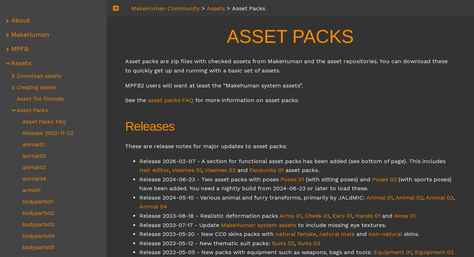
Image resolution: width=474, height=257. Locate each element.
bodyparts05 (39, 247)
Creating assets (37, 87)
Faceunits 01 (267, 170)
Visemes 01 (187, 170)
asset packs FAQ (171, 100)
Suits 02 (283, 243)
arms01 (32, 190)
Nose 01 (405, 215)
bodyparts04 (39, 236)
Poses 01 (292, 179)
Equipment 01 (393, 252)
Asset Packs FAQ (44, 122)
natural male (337, 234)
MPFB (20, 48)
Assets (21, 63)
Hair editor (154, 170)
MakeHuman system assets (259, 225)
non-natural (385, 234)
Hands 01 (368, 215)
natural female (296, 234)
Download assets (39, 76)
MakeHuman (30, 34)
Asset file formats (40, 99)
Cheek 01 (317, 215)
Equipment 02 (434, 252)
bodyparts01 (38, 201)
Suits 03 (309, 243)
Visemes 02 (220, 170)
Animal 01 (380, 197)
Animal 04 (154, 206)
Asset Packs (32, 110)
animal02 (34, 156)
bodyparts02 (39, 213)
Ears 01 (342, 215)
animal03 (34, 167)
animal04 (34, 179)
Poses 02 (384, 179)
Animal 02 (409, 197)
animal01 (34, 144)
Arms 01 (291, 215)
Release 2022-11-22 (48, 133)
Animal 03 (440, 197)
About (20, 20)
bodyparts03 (39, 224)
